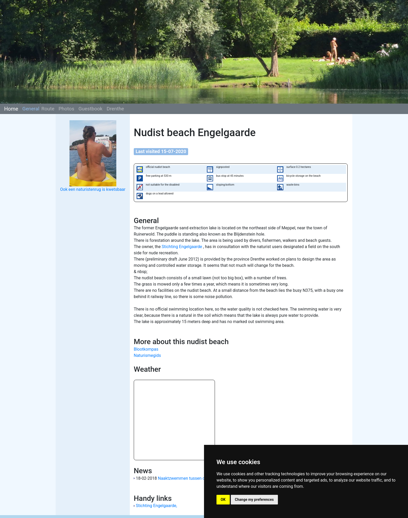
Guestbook (90, 109)
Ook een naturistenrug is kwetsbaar (92, 189)
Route (47, 109)
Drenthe (115, 109)
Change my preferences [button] (254, 499)
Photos (66, 109)
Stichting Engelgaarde (182, 246)
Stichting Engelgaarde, (156, 505)
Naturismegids (147, 355)
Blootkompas (146, 349)
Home (11, 109)
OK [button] (223, 499)
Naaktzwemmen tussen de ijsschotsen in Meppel (203, 478)
